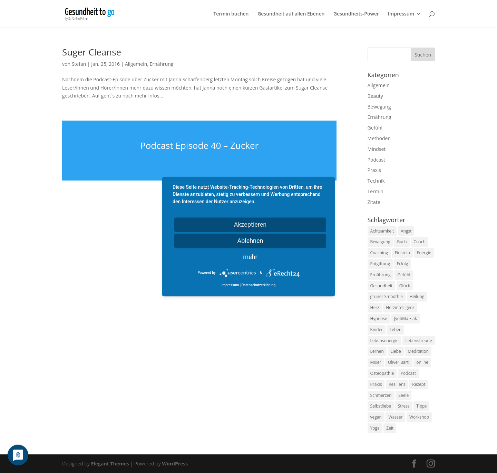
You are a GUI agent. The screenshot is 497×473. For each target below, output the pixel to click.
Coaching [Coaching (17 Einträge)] (379, 253)
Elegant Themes (110, 463)
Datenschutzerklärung (258, 285)
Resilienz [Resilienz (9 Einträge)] (397, 384)
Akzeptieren (250, 224)
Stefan (79, 64)
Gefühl (375, 127)
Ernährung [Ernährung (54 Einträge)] (380, 275)
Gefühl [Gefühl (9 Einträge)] (403, 275)
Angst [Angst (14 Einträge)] (406, 231)
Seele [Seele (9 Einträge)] (403, 395)
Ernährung (162, 64)
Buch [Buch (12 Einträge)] (402, 242)
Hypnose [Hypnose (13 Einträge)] (378, 318)
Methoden (379, 138)
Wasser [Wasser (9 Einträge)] (395, 417)
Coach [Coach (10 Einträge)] (419, 242)
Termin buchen (230, 14)
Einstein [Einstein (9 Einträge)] (402, 253)
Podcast (377, 159)
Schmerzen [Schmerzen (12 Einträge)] (381, 395)
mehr (250, 256)
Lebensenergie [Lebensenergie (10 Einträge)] (384, 340)
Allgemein (136, 64)
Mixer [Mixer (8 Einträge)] (375, 362)
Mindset (377, 149)
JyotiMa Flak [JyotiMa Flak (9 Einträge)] (405, 318)
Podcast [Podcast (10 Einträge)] (408, 373)
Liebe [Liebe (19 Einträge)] (396, 351)
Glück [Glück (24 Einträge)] (404, 286)
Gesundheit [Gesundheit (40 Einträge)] (381, 286)
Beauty (375, 96)
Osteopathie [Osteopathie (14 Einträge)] (382, 373)
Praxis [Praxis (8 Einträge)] (376, 384)
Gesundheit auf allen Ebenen (290, 14)
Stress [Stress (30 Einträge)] (404, 406)
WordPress (175, 463)
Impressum (401, 14)
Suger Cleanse (91, 52)
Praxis (374, 170)
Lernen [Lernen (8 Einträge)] (377, 351)
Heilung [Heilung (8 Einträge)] (417, 296)
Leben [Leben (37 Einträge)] (395, 329)
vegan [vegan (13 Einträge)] (376, 417)
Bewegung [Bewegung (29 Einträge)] (380, 242)
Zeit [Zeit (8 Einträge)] (389, 428)
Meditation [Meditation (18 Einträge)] (418, 351)
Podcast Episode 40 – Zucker (199, 145)
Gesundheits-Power (356, 14)
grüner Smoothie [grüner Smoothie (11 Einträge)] (386, 296)
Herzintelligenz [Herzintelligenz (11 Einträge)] (400, 307)
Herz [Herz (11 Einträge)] (374, 307)
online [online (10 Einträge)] (422, 362)
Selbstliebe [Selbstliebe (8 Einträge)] (380, 406)
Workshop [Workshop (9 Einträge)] (419, 417)
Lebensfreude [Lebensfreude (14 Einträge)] (418, 340)
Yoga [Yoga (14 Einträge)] (375, 428)
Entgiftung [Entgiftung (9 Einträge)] (380, 264)
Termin (375, 191)
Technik (376, 180)
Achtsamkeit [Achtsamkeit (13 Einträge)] (382, 231)
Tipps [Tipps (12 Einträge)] (421, 406)
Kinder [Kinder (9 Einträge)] (376, 329)
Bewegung (379, 106)
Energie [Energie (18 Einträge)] (424, 253)
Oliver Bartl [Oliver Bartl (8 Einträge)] (399, 362)
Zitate (374, 202)
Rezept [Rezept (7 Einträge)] (418, 384)
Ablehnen (250, 240)
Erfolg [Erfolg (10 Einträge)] (402, 264)
